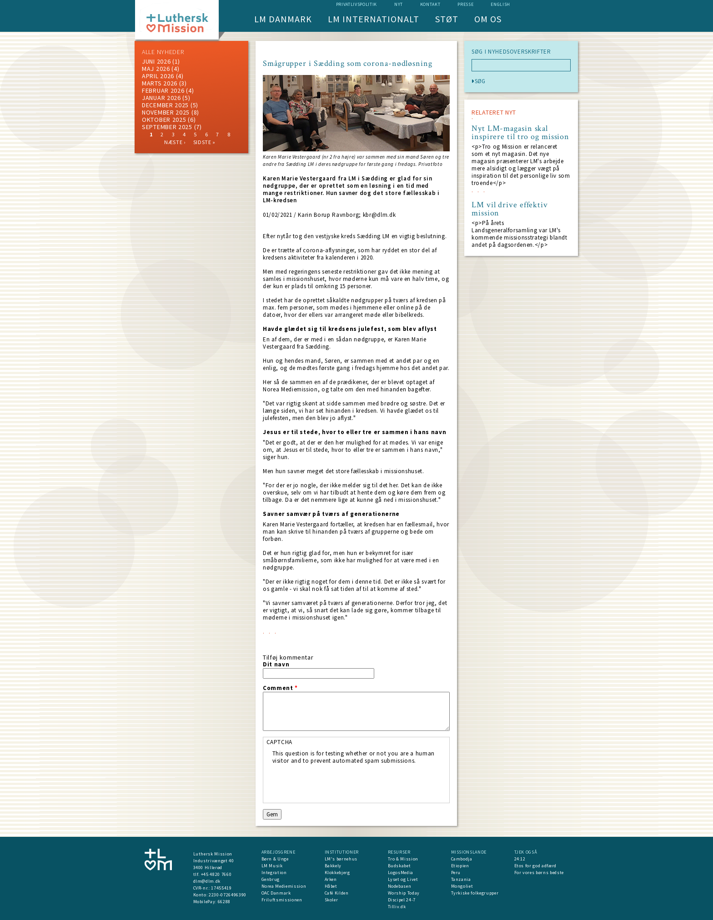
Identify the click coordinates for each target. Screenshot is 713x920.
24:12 (520, 859)
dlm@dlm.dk (207, 881)
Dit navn (276, 664)
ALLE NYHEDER (163, 52)
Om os (488, 19)
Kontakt (430, 4)
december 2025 (165, 105)
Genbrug (270, 879)
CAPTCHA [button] (279, 742)
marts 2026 (159, 83)
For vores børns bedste (539, 872)
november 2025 (166, 112)
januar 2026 (161, 98)
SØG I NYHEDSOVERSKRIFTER (511, 51)
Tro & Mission (403, 859)
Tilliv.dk (397, 907)
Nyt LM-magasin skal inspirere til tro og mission (520, 133)
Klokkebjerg (337, 872)
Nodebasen (400, 886)
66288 (224, 902)
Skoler (331, 900)
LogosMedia (401, 872)
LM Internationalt (373, 19)
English (500, 4)
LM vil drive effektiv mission (510, 209)
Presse (465, 4)
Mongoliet (462, 886)
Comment (280, 688)
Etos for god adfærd (535, 866)
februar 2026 (163, 90)
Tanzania (461, 879)
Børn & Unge (275, 859)
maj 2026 (156, 69)
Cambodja (461, 859)
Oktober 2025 (164, 119)
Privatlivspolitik (356, 4)
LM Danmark (283, 19)
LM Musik (272, 866)
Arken (331, 879)
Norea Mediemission (283, 886)
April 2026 (158, 76)
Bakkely (333, 866)
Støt (446, 19)
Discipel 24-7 (402, 900)
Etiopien (460, 866)
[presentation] (341, 782)
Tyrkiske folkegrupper (475, 893)
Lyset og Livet (403, 879)
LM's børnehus (341, 859)
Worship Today (404, 893)
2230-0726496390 (227, 895)
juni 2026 (156, 61)
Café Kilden (337, 893)
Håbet (331, 886)
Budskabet (399, 866)
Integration (274, 872)
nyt (398, 4)
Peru (456, 872)
